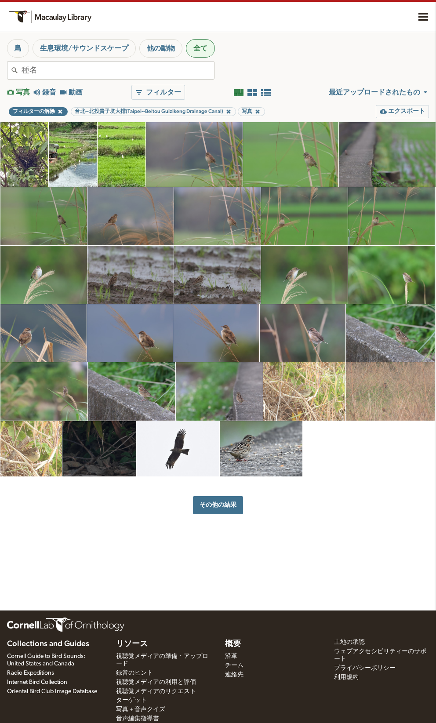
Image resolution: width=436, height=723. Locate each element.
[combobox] (118, 70)
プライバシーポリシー (365, 668)
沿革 (231, 656)
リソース (132, 644)
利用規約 (346, 677)
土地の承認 (349, 642)
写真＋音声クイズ (140, 709)
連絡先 (234, 675)
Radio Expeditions (30, 673)
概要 (233, 644)
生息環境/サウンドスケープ (84, 48)
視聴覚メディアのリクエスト (156, 691)
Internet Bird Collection (37, 682)
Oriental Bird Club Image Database (52, 691)
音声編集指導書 (137, 719)
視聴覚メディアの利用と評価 (156, 682)
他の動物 (161, 48)
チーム (234, 665)
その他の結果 (218, 504)
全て (200, 48)
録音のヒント (134, 673)
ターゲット (131, 700)
